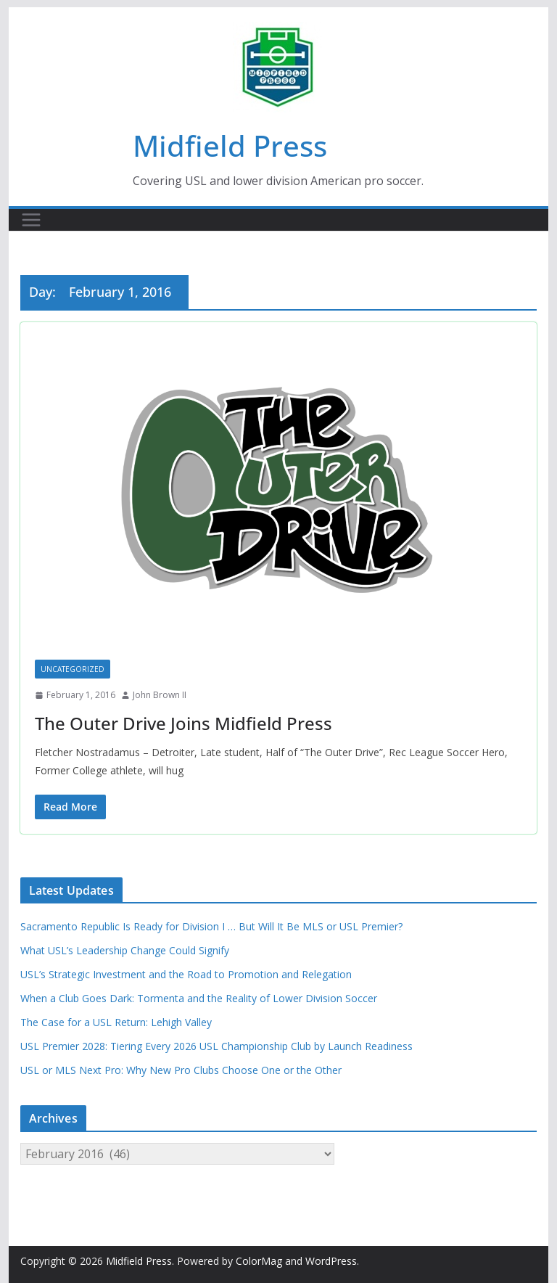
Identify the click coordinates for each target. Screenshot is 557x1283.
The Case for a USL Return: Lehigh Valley (116, 1022)
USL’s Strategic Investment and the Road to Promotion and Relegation (186, 974)
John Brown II (159, 695)
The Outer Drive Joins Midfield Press (183, 723)
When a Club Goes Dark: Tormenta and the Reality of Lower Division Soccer (198, 998)
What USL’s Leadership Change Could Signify (124, 950)
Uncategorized (72, 669)
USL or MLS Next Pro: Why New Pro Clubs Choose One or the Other (181, 1070)
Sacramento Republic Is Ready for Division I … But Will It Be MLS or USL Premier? (211, 926)
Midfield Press (230, 145)
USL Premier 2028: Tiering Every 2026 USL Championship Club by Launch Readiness (216, 1046)
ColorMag (259, 1261)
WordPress (331, 1261)
